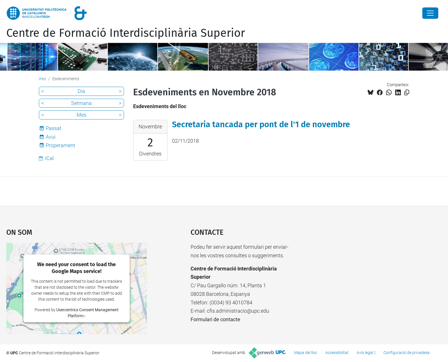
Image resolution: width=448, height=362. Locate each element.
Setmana (81, 103)
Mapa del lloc (305, 352)
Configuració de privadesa (406, 352)
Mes (81, 115)
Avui (50, 137)
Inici (42, 78)
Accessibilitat (337, 352)
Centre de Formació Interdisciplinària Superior (125, 33)
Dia (81, 91)
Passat (53, 128)
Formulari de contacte (215, 319)
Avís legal (365, 352)
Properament (60, 145)
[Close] (430, 13)
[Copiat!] (406, 92)
